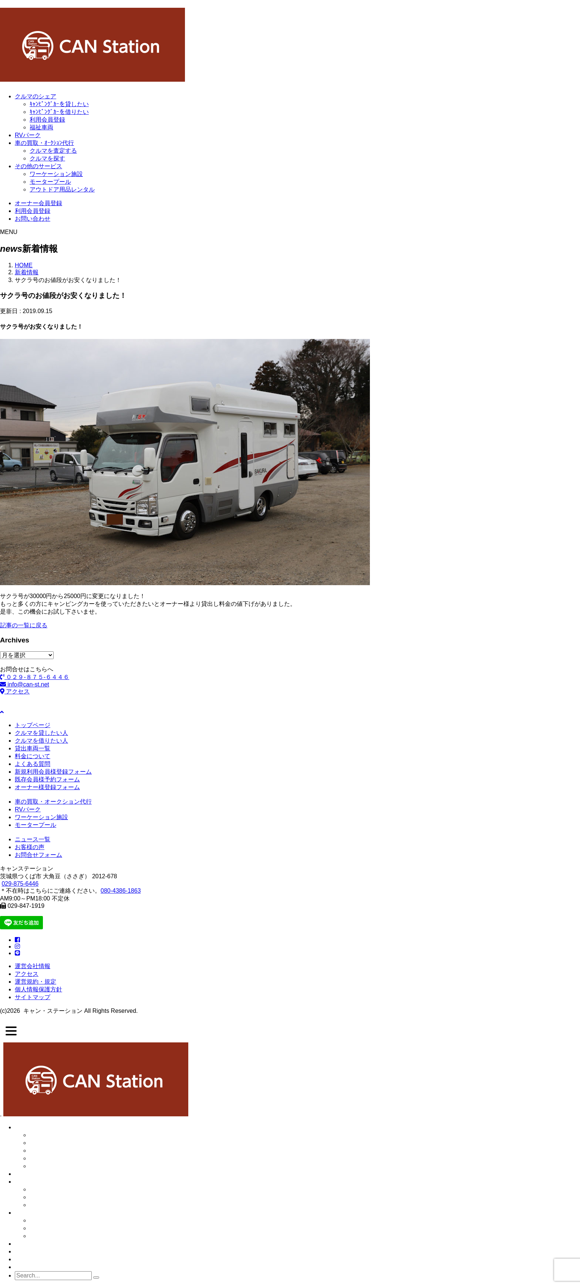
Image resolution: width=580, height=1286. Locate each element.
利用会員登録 (47, 119)
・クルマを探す (50, 1205)
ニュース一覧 (32, 839)
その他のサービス (38, 166)
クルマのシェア (35, 96)
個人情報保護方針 (38, 989)
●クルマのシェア (37, 1127)
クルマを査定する (53, 150)
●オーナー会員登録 (40, 1244)
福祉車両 (41, 127)
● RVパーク (30, 1174)
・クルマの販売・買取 (59, 1189)
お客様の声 (29, 847)
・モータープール (53, 1228)
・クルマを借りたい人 (59, 1150)
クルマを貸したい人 (41, 733)
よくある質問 (32, 764)
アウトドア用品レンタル (62, 189)
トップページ (32, 725)
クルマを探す (47, 158)
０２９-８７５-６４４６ (34, 677)
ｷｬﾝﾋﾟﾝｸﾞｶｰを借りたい (59, 112)
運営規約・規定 (35, 981)
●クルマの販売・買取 (43, 1181)
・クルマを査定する (56, 1197)
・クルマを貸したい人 (59, 1143)
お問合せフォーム (38, 855)
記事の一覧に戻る (23, 625)
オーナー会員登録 (38, 203)
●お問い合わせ (34, 1267)
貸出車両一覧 (32, 748)
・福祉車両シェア (53, 1166)
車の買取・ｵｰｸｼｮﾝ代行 (44, 143)
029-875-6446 (19, 883)
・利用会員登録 (50, 1158)
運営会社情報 (32, 966)
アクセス (15, 691)
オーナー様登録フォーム (47, 787)
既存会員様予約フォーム (47, 779)
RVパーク (28, 135)
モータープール (50, 182)
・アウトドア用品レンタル (65, 1236)
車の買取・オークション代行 (53, 801)
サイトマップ (32, 997)
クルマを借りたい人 (41, 740)
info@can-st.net (24, 684)
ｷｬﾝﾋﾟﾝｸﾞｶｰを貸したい (59, 104)
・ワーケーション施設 (59, 1220)
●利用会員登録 (34, 1251)
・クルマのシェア (53, 1135)
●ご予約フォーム (37, 1259)
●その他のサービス (40, 1212)
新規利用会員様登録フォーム (53, 771)
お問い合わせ (32, 219)
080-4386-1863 (121, 891)
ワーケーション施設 (56, 174)
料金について (32, 756)
